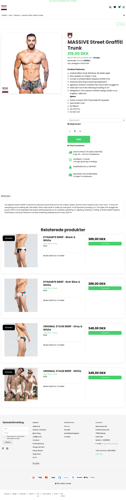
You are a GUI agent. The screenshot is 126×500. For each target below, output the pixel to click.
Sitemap (99, 454)
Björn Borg (36, 433)
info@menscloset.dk (110, 443)
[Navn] (16, 429)
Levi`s (35, 457)
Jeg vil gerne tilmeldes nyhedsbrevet (18, 437)
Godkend (7, 442)
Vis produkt (105, 244)
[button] (118, 24)
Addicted (36, 426)
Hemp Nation (38, 450)
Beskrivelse (5, 196)
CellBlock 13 (37, 437)
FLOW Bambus (38, 443)
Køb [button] (79, 139)
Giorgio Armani (38, 447)
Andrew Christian (39, 430)
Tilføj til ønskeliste (76, 146)
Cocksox (36, 440)
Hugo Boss (37, 454)
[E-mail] (16, 433)
